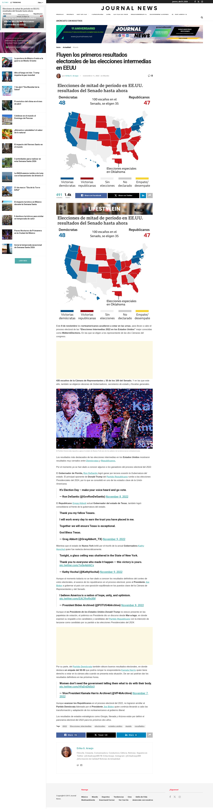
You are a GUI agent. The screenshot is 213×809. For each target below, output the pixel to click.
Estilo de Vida (121, 14)
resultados (140, 726)
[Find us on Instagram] (180, 797)
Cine (108, 14)
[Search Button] (202, 17)
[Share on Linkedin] (143, 195)
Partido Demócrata (82, 666)
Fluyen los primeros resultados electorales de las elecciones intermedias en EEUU (20, 21)
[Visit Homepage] (129, 8)
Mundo (70, 14)
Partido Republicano (117, 477)
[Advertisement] (104, 360)
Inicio (58, 47)
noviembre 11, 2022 (91, 76)
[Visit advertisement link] (23, 42)
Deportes (82, 14)
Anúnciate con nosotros (69, 21)
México (60, 14)
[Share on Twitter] (124, 195)
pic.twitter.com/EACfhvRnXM (77, 598)
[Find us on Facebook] (170, 797)
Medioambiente (139, 14)
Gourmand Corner (159, 14)
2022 (64, 726)
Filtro (40, 3)
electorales (100, 726)
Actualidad (67, 47)
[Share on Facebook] (91, 195)
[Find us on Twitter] (174, 797)
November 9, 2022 (114, 539)
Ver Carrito (179, 14)
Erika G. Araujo (71, 76)
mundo (129, 726)
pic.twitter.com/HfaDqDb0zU (77, 686)
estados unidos (115, 726)
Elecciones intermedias (81, 726)
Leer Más (23, 261)
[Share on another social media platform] (150, 195)
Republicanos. (108, 461)
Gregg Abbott (79, 503)
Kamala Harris (128, 670)
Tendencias (97, 14)
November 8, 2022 (117, 496)
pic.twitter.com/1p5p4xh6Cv (76, 565)
